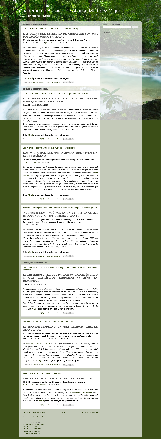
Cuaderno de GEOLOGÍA (33, 429)
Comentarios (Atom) (39, 417)
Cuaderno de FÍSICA (31, 427)
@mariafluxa (42, 385)
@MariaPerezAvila (51, 43)
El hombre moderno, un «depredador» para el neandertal (48, 322)
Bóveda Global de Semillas (81, 392)
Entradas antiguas (89, 412)
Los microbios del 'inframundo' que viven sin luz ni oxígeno (49, 148)
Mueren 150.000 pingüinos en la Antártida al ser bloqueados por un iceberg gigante (60, 208)
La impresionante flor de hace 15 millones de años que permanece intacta (56, 93)
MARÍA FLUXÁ (28, 385)
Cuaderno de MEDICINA (32, 431)
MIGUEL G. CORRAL (31, 162)
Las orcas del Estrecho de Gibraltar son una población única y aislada (54, 28)
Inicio (62, 412)
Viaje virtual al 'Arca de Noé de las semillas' (42, 373)
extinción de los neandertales (38, 344)
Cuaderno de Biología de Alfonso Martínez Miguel (70, 10)
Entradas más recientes (34, 412)
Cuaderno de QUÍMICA (32, 433)
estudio (78, 59)
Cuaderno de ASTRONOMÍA (34, 425)
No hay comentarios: (53, 82)
